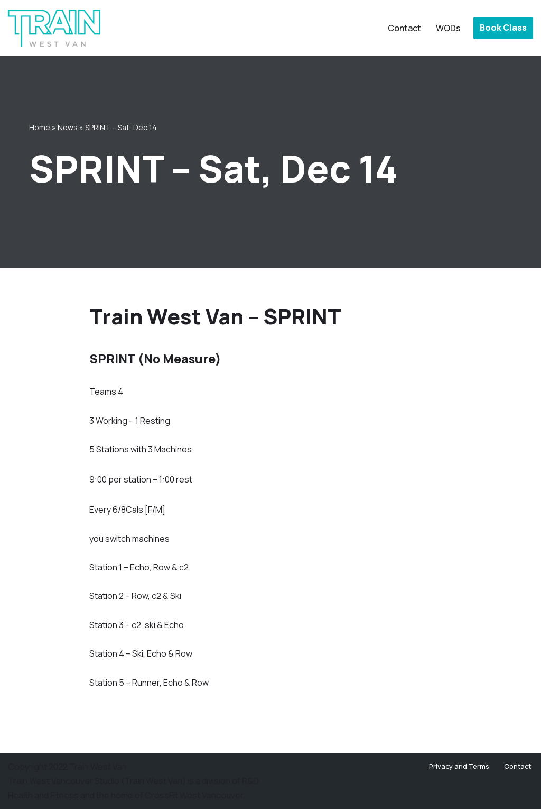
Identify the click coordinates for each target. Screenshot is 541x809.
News (68, 127)
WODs (448, 28)
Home (39, 127)
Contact (404, 28)
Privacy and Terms (459, 766)
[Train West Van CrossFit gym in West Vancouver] (54, 28)
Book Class (503, 27)
